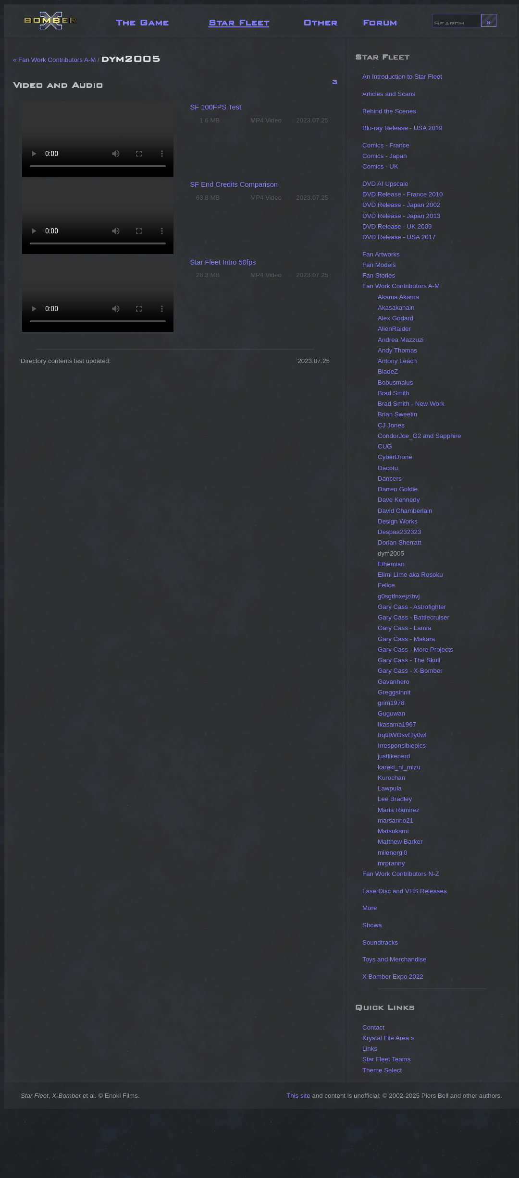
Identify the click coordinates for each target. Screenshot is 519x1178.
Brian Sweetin (397, 414)
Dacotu (388, 468)
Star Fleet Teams (386, 1059)
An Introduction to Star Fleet (402, 76)
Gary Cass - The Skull (409, 660)
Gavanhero (393, 681)
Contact (373, 1027)
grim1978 (391, 702)
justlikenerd (394, 756)
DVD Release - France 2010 (402, 194)
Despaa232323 (399, 531)
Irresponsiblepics (402, 745)
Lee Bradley (395, 798)
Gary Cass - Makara (406, 639)
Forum (379, 20)
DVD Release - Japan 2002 (401, 204)
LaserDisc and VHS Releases (404, 891)
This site (298, 1095)
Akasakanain (396, 307)
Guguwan (391, 713)
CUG (385, 446)
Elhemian (391, 564)
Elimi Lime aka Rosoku (410, 574)
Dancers (390, 478)
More (369, 907)
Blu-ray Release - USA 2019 (402, 128)
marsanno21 (395, 820)
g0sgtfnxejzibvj (399, 596)
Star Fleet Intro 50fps (223, 262)
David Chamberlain (405, 510)
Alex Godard (395, 318)
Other (320, 20)
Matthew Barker (400, 841)
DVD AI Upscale (385, 183)
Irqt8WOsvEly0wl (402, 735)
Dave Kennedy (399, 499)
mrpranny (391, 863)
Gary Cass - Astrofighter (412, 606)
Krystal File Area (385, 1038)
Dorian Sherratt (399, 542)
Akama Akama (398, 297)
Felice (386, 585)
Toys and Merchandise (394, 959)
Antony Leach (397, 360)
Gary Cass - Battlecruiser (413, 617)
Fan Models (379, 264)
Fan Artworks (381, 254)
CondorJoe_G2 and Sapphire (419, 435)
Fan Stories (378, 275)
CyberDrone (395, 457)
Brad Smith (393, 393)
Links (369, 1048)
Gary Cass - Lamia (404, 628)
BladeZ (388, 371)
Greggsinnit (394, 692)
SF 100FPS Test (215, 107)
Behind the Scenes (389, 111)
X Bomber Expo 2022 (392, 976)
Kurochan (391, 777)
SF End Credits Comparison (234, 184)
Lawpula (390, 788)
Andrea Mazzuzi (401, 339)
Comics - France (385, 145)
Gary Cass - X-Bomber (410, 670)
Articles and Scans (388, 93)
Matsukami (393, 831)
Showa (372, 925)
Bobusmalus (395, 382)
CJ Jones (391, 425)
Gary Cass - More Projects (415, 649)
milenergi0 (393, 852)
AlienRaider (394, 328)
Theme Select (382, 1070)
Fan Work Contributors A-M (401, 286)
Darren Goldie (398, 489)
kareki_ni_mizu (399, 767)
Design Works (398, 521)
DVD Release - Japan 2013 (401, 215)
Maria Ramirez (399, 810)
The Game (142, 20)
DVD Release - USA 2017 (399, 237)
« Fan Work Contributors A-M (54, 59)
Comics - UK (380, 166)
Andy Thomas (397, 350)
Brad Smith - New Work (411, 403)
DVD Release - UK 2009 (397, 226)
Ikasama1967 (397, 724)
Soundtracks (380, 942)
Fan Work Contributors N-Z (400, 873)
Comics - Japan (384, 155)
